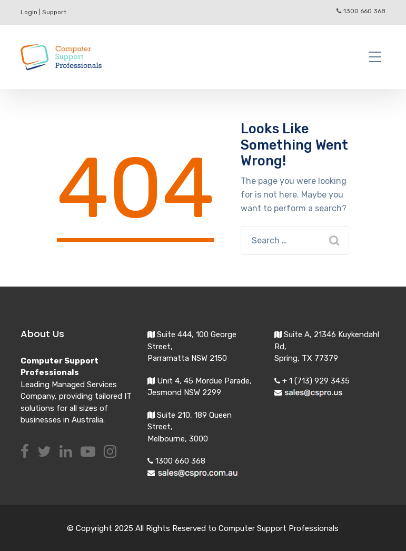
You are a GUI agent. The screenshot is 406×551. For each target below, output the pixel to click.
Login (29, 12)
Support (54, 12)
